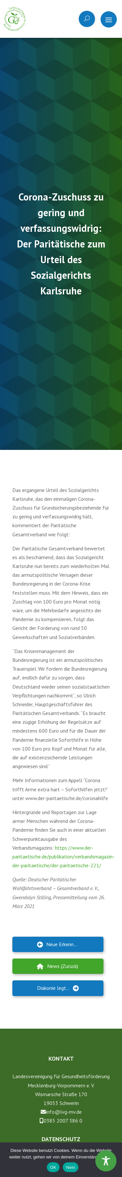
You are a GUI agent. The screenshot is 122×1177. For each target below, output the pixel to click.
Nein (70, 1167)
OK (53, 1167)
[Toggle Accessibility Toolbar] (106, 1161)
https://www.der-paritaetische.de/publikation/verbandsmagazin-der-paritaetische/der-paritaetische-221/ (63, 856)
